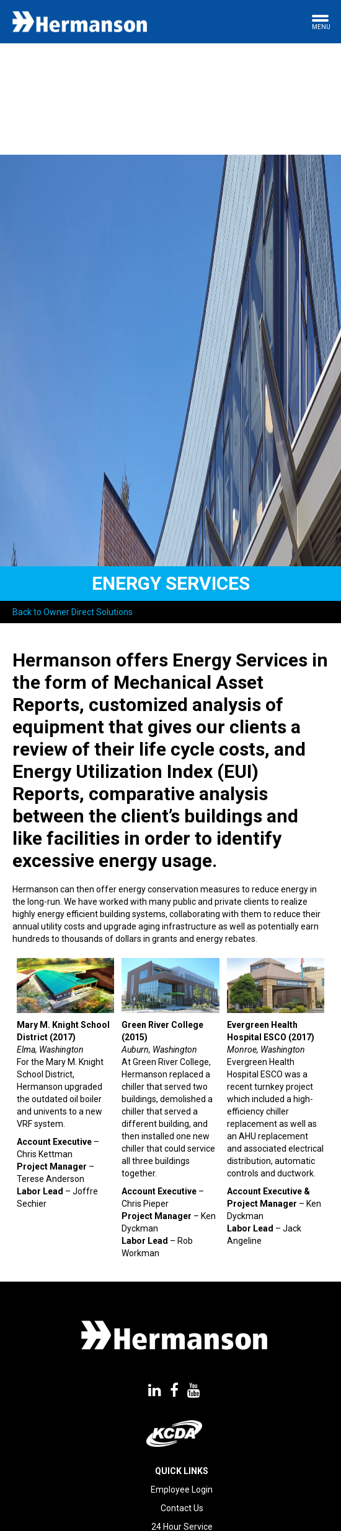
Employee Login (182, 1489)
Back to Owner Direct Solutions (72, 612)
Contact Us (182, 1508)
